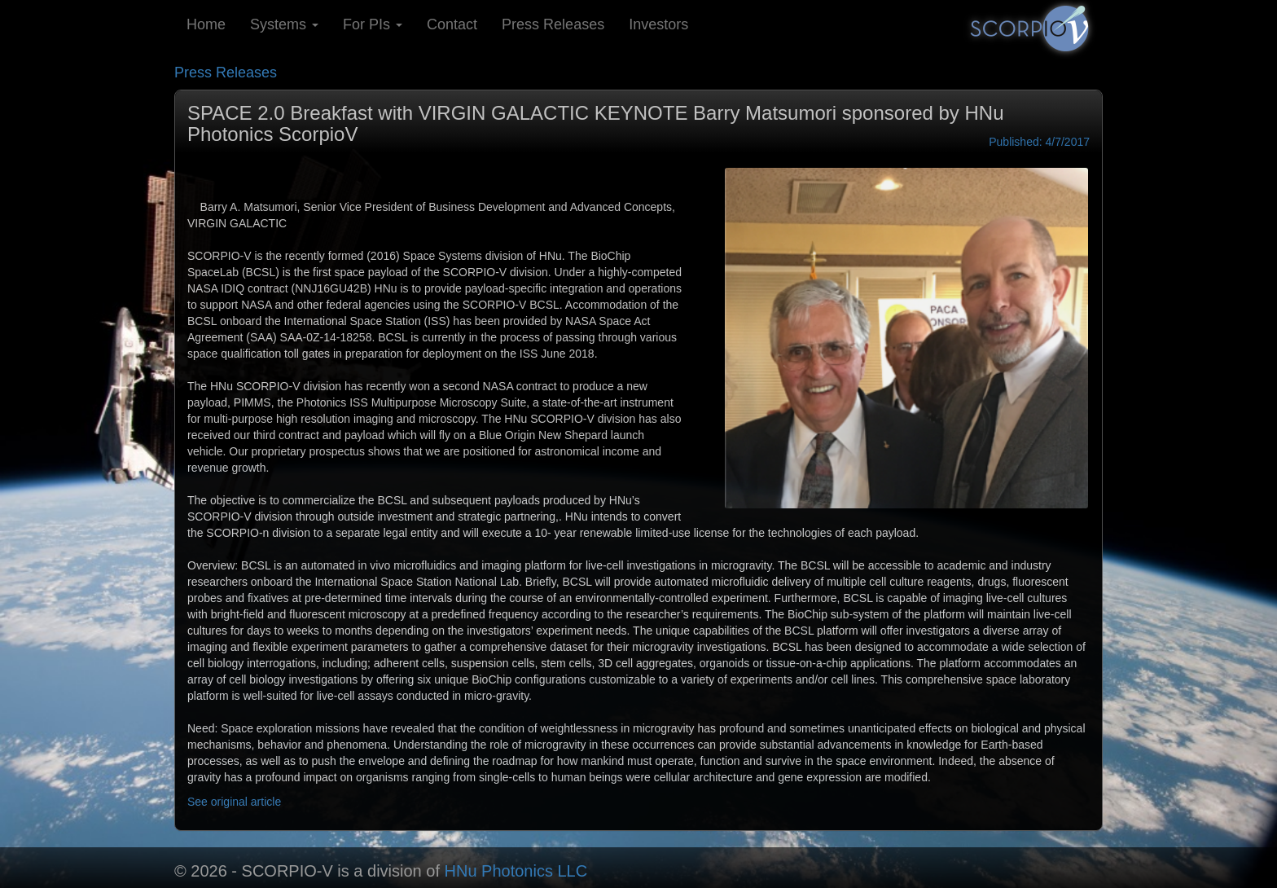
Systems (284, 24)
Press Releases (553, 24)
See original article (234, 801)
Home (206, 24)
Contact (452, 24)
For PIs (372, 24)
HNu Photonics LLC (516, 871)
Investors (658, 24)
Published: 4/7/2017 (1039, 141)
